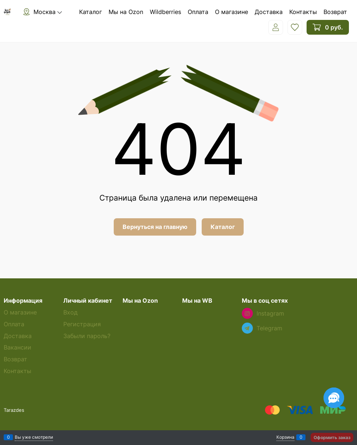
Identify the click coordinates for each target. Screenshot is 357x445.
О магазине (231, 11)
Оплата (198, 11)
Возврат (335, 11)
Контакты (303, 11)
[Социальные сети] (334, 397)
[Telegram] (247, 328)
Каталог (90, 11)
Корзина (285, 437)
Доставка (269, 11)
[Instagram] (247, 313)
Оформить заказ (332, 437)
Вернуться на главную (155, 226)
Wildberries (165, 11)
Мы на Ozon (126, 11)
